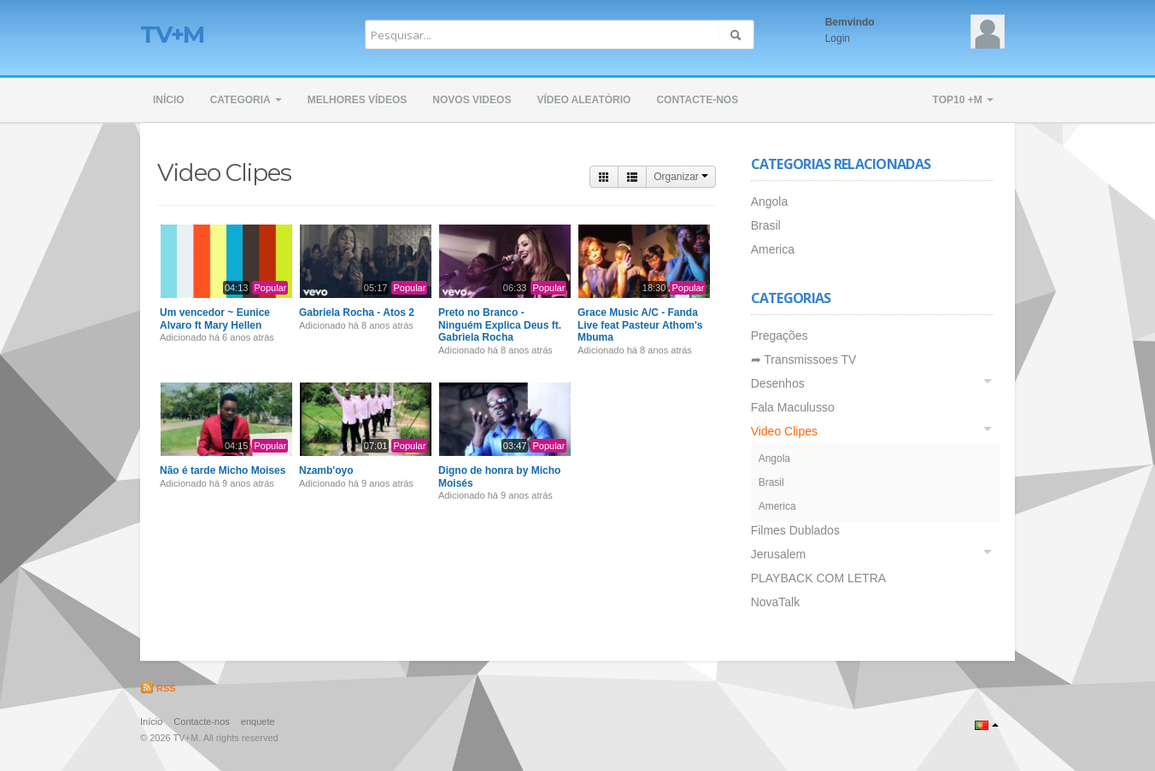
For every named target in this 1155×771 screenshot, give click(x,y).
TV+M (172, 34)
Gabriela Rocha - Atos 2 (356, 312)
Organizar (681, 177)
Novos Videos (471, 100)
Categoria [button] (246, 100)
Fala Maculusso (793, 407)
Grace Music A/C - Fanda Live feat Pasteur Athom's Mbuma (640, 325)
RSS (158, 688)
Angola (770, 201)
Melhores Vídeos (357, 100)
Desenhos (778, 383)
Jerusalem (778, 554)
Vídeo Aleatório (583, 100)
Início (169, 100)
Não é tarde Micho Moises (222, 470)
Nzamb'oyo (326, 470)
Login (837, 38)
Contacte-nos (697, 100)
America (772, 249)
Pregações (779, 335)
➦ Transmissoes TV (804, 359)
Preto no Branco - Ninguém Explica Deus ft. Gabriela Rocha (499, 325)
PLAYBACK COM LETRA (818, 578)
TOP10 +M (963, 100)
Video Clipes (784, 431)
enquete (258, 721)
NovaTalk (775, 602)
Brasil (766, 225)
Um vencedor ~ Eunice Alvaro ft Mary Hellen (215, 318)
